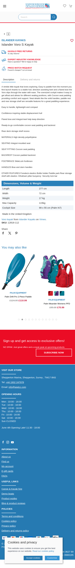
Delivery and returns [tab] (30, 79)
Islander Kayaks (27, 219)
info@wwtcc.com (17, 387)
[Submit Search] (54, 17)
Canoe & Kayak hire (12, 489)
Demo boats (8, 493)
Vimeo (42, 219)
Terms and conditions (13, 516)
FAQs (4, 476)
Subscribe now (54, 352)
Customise (52, 558)
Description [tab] (8, 79)
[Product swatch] (50, 293)
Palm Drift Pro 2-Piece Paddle (18, 297)
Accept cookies (33, 558)
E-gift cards (7, 471)
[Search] (37, 17)
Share (5, 229)
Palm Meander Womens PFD (57, 303)
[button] (4, 6)
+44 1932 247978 (15, 382)
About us (6, 456)
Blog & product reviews (13, 503)
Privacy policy (9, 526)
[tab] (19, 319)
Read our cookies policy (43, 551)
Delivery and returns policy (15, 530)
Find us (5, 461)
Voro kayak (7, 219)
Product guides (9, 498)
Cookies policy (9, 521)
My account (7, 466)
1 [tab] (8, 34)
